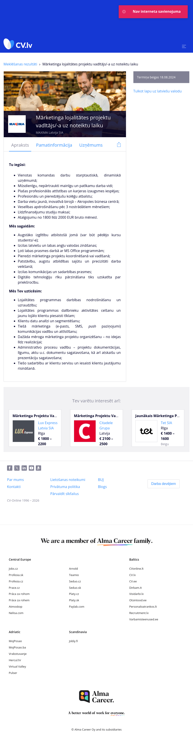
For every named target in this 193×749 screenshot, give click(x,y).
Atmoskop (15, 607)
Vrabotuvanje (18, 654)
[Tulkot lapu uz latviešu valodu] (157, 91)
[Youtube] (32, 468)
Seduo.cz (75, 581)
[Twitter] (18, 468)
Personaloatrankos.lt (143, 607)
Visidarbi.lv (136, 594)
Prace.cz (14, 588)
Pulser (13, 673)
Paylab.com (76, 607)
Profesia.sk (16, 575)
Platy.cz (74, 594)
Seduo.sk (75, 588)
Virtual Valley (17, 666)
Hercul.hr (15, 660)
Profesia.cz (16, 581)
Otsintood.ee (137, 600)
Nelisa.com (16, 613)
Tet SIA (166, 422)
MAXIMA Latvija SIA (49, 132)
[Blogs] (102, 486)
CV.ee (133, 581)
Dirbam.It (135, 588)
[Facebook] (10, 468)
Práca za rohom (19, 594)
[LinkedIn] (25, 468)
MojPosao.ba (17, 647)
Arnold (73, 569)
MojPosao (15, 641)
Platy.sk (74, 600)
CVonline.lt (136, 569)
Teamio (74, 575)
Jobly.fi (73, 641)
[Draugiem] (39, 468)
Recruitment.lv (139, 613)
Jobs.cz (13, 569)
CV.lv (132, 575)
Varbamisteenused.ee (143, 619)
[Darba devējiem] (163, 483)
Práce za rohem (19, 600)
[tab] (20, 145)
